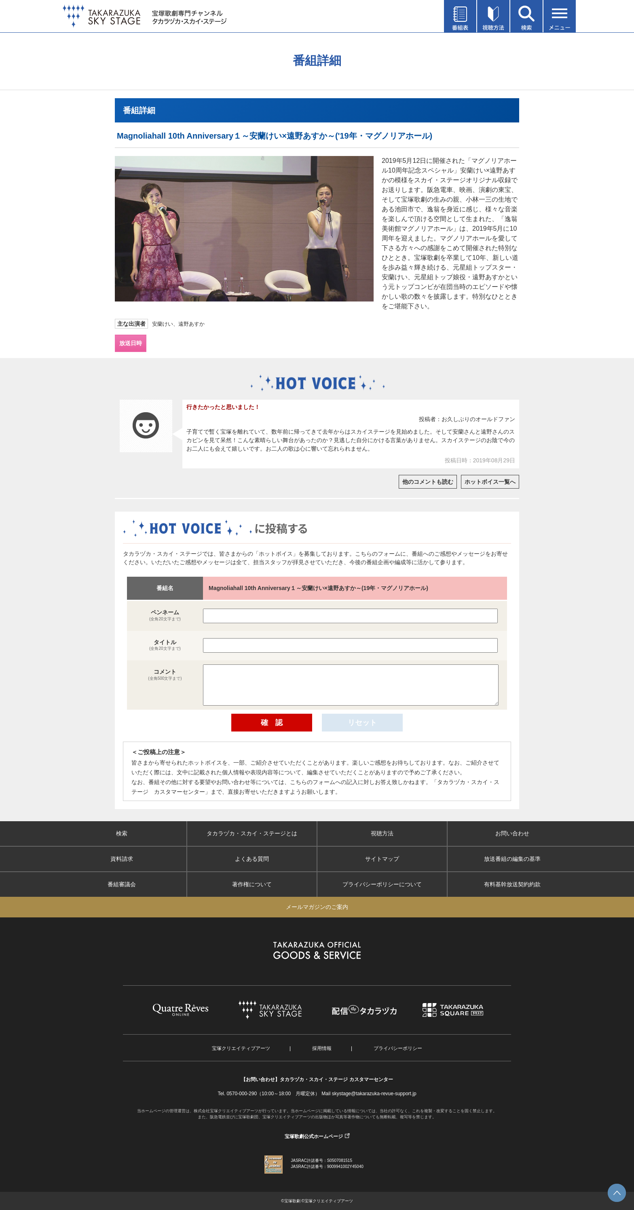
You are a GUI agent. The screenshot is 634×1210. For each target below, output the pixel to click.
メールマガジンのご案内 (317, 907)
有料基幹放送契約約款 (512, 884)
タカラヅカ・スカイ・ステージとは (252, 833)
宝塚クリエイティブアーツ (241, 1048)
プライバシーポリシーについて (382, 884)
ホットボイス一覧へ (490, 482)
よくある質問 (252, 859)
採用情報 (322, 1048)
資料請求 (121, 859)
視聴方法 (382, 833)
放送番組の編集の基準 (512, 859)
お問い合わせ (512, 833)
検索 (121, 833)
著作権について (252, 884)
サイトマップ (382, 859)
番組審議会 (122, 884)
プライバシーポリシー (398, 1048)
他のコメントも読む (427, 482)
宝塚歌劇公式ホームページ (314, 1136)
